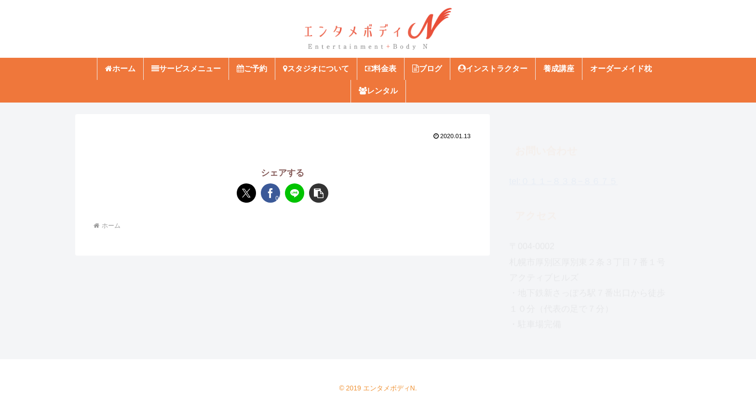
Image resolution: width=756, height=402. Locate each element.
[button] (318, 193)
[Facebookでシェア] (270, 193)
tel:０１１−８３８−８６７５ (563, 177)
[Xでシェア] (246, 193)
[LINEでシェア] (294, 193)
